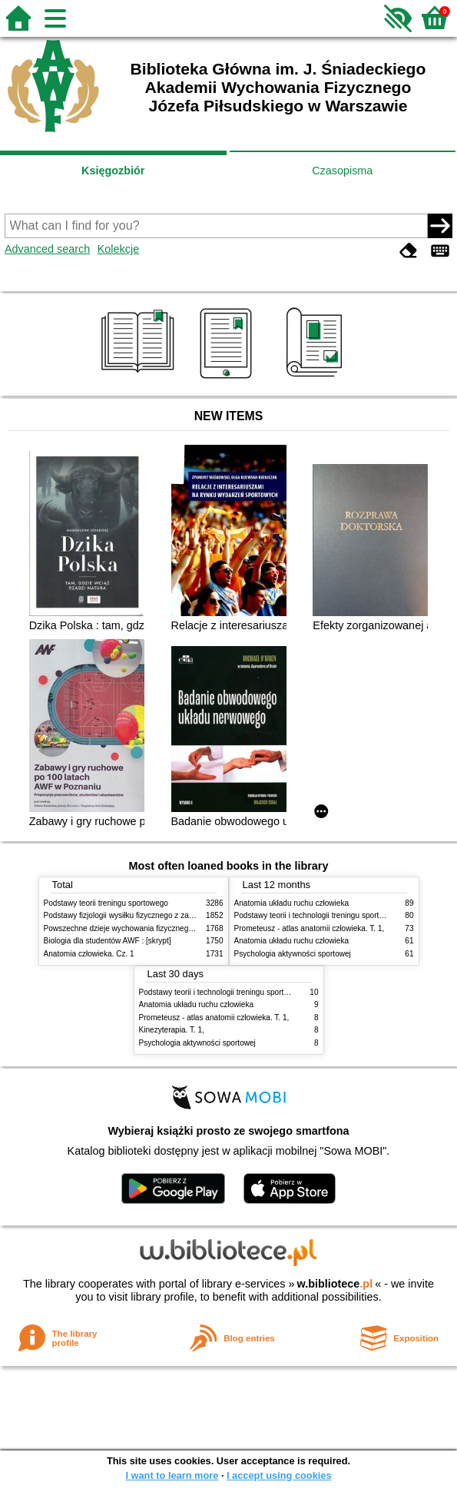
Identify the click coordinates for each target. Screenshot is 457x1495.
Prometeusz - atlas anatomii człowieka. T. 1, (309, 928)
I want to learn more (171, 1475)
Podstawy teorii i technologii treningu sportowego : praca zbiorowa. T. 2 (260, 992)
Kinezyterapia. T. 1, (172, 1030)
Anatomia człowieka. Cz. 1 (89, 954)
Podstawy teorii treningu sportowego (106, 903)
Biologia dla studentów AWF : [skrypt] (107, 940)
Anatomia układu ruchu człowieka (291, 903)
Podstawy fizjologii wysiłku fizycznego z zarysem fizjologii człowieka (160, 915)
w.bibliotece (335, 1284)
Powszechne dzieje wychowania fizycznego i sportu (132, 928)
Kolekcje (118, 249)
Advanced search (47, 249)
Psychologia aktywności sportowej (292, 954)
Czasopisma (342, 170)
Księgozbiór (112, 170)
